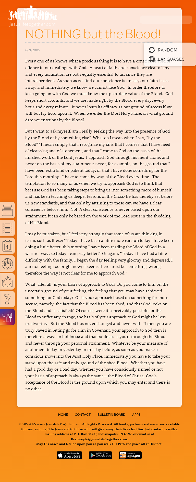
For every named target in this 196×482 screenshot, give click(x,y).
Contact (83, 414)
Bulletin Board (111, 414)
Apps (136, 414)
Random (163, 49)
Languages (167, 59)
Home (63, 414)
